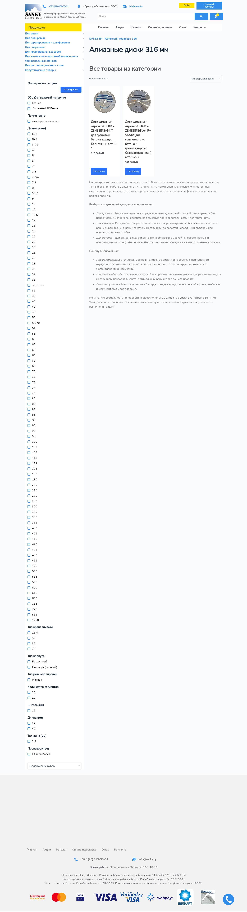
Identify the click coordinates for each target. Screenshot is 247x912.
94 (33, 434)
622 (34, 137)
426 (34, 548)
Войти (187, 4)
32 (33, 272)
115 (34, 456)
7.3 (34, 169)
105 (34, 450)
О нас (182, 25)
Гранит (36, 101)
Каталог (136, 25)
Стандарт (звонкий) (44, 665)
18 (33, 229)
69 (33, 364)
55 (33, 332)
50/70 (36, 321)
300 (34, 504)
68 (33, 358)
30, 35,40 (38, 283)
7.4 (34, 180)
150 (34, 472)
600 (34, 585)
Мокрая (37, 677)
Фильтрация (71, 87)
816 (34, 612)
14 (33, 218)
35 (33, 288)
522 (34, 132)
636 (34, 596)
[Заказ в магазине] (206, 76)
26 (33, 256)
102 (34, 445)
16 (33, 223)
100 (34, 439)
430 (34, 553)
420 (34, 542)
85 (33, 412)
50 (33, 315)
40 (33, 299)
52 (33, 326)
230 (34, 493)
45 (33, 310)
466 (34, 558)
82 (33, 402)
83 (33, 407)
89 (33, 418)
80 (33, 396)
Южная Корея (41, 752)
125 (34, 466)
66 (33, 353)
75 (33, 391)
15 (33, 708)
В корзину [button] (99, 169)
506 (34, 569)
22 (33, 240)
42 (33, 305)
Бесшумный (40, 659)
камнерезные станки (45, 119)
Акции (120, 25)
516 (34, 575)
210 (34, 488)
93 (33, 429)
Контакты (199, 25)
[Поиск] (201, 14)
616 (34, 591)
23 (33, 245)
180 (34, 477)
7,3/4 (35, 175)
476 (34, 564)
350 (34, 510)
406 (34, 531)
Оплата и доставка (160, 25)
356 (34, 515)
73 (33, 380)
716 (34, 602)
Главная (103, 25)
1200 (35, 618)
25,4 (35, 630)
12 (33, 207)
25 (33, 251)
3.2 (34, 739)
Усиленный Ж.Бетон (45, 106)
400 (34, 526)
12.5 (35, 213)
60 (33, 337)
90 (33, 423)
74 (33, 385)
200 (34, 483)
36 (33, 294)
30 (33, 267)
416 (34, 537)
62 (33, 342)
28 (33, 261)
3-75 (35, 142)
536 (34, 580)
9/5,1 (35, 191)
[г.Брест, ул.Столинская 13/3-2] (123, 805)
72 (33, 375)
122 (34, 461)
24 (33, 721)
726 (34, 607)
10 (33, 202)
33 (33, 278)
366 (34, 521)
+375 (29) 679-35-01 (60, 5)
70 (33, 369)
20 (33, 234)
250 (34, 499)
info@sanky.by (137, 5)
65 (33, 348)
